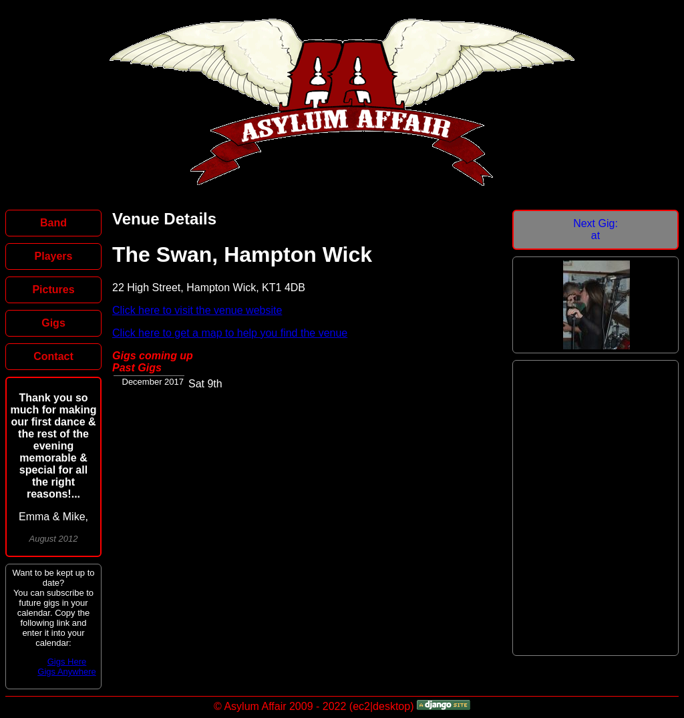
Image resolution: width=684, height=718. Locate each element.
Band (53, 222)
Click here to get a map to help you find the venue (229, 333)
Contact (53, 356)
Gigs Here (67, 662)
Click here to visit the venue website (197, 310)
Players (54, 256)
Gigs (53, 323)
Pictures (53, 289)
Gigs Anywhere (66, 672)
